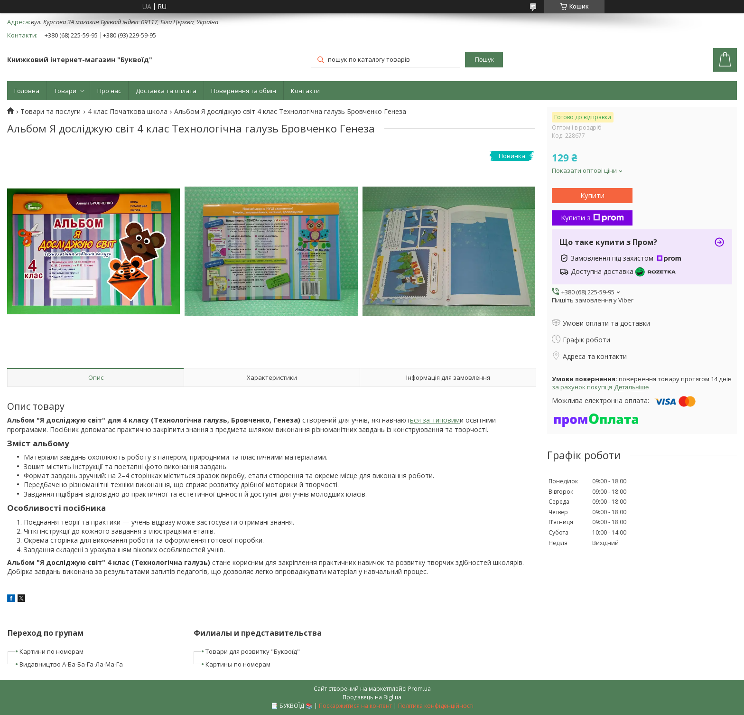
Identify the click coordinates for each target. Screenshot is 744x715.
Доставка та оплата (166, 90)
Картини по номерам (51, 651)
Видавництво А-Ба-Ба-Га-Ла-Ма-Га (71, 664)
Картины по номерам (237, 664)
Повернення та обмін (243, 90)
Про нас (109, 90)
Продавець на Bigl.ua (372, 697)
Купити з (592, 217)
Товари (65, 90)
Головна (26, 90)
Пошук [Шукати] (483, 59)
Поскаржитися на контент (355, 706)
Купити (592, 195)
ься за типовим (435, 419)
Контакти (305, 90)
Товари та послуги (50, 111)
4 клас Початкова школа (127, 111)
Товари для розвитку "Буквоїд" (252, 651)
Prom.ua (419, 689)
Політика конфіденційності (436, 706)
